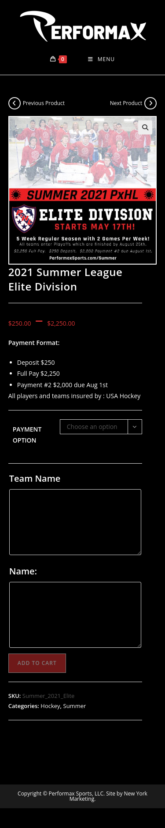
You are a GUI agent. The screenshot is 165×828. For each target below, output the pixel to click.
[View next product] (150, 103)
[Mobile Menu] (101, 59)
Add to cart (37, 663)
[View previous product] (14, 103)
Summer (74, 706)
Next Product (126, 103)
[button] (145, 127)
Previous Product (44, 103)
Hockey (50, 706)
